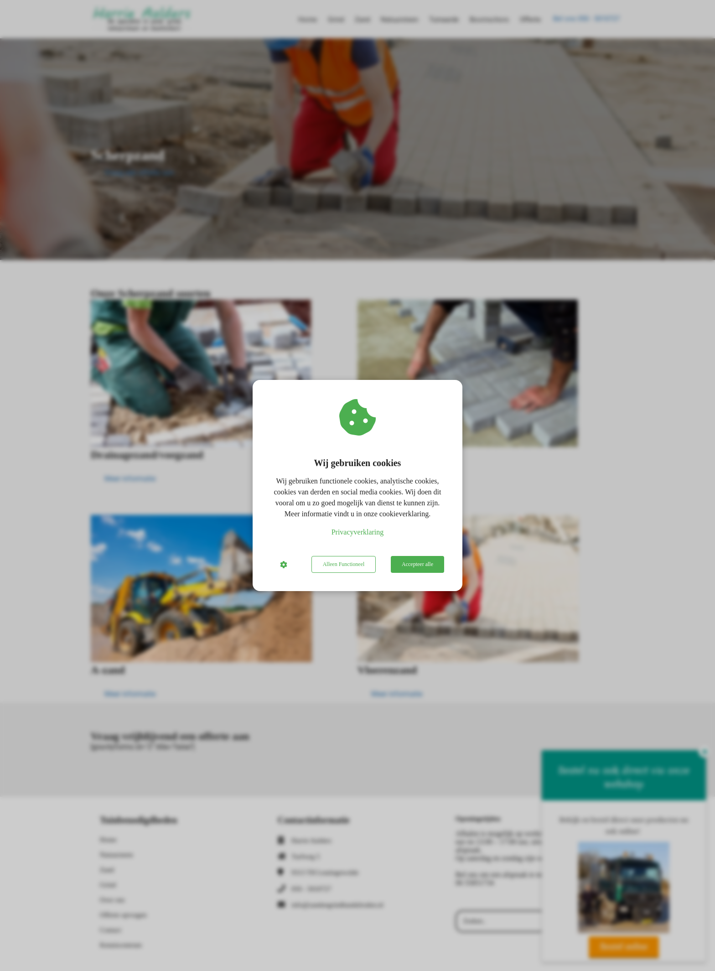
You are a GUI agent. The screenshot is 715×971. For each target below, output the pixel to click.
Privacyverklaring (358, 532)
